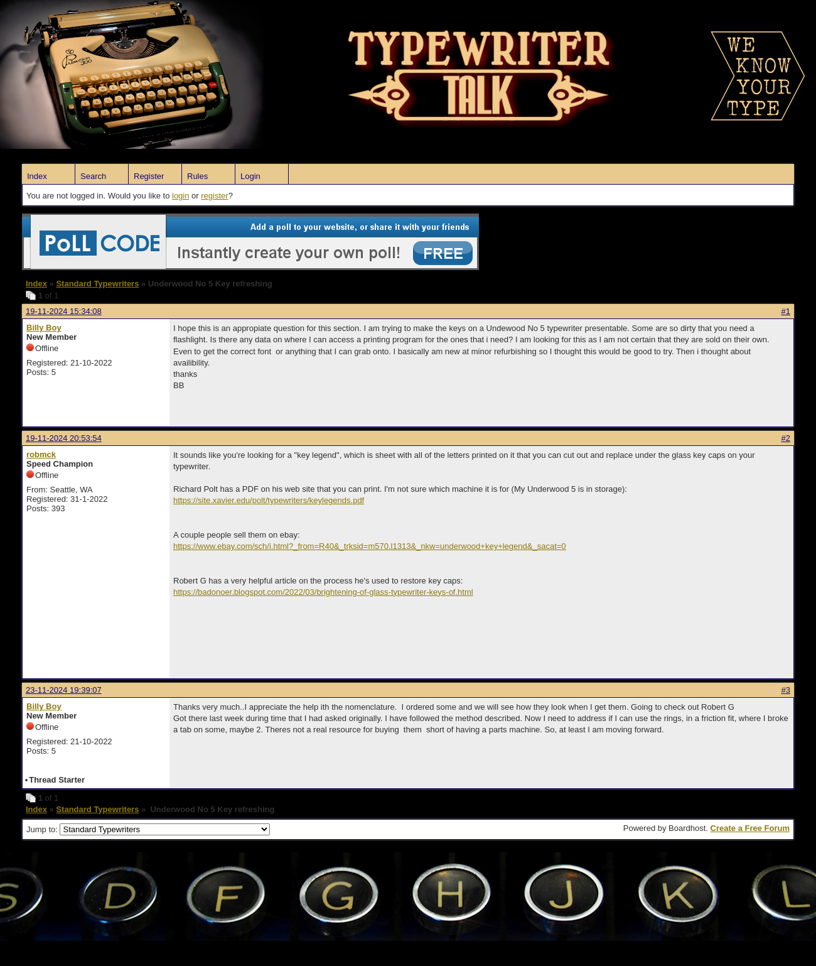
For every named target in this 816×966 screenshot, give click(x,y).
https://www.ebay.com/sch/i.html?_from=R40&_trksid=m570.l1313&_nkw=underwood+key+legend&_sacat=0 (369, 546)
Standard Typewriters (97, 283)
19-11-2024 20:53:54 (64, 438)
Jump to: (148, 829)
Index (37, 176)
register (214, 195)
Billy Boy (44, 327)
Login (250, 176)
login (180, 195)
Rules (197, 176)
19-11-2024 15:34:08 (64, 311)
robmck (41, 454)
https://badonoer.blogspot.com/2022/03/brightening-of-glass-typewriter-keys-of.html (323, 592)
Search (93, 176)
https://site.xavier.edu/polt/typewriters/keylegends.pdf (268, 500)
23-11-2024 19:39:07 (64, 690)
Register (149, 176)
